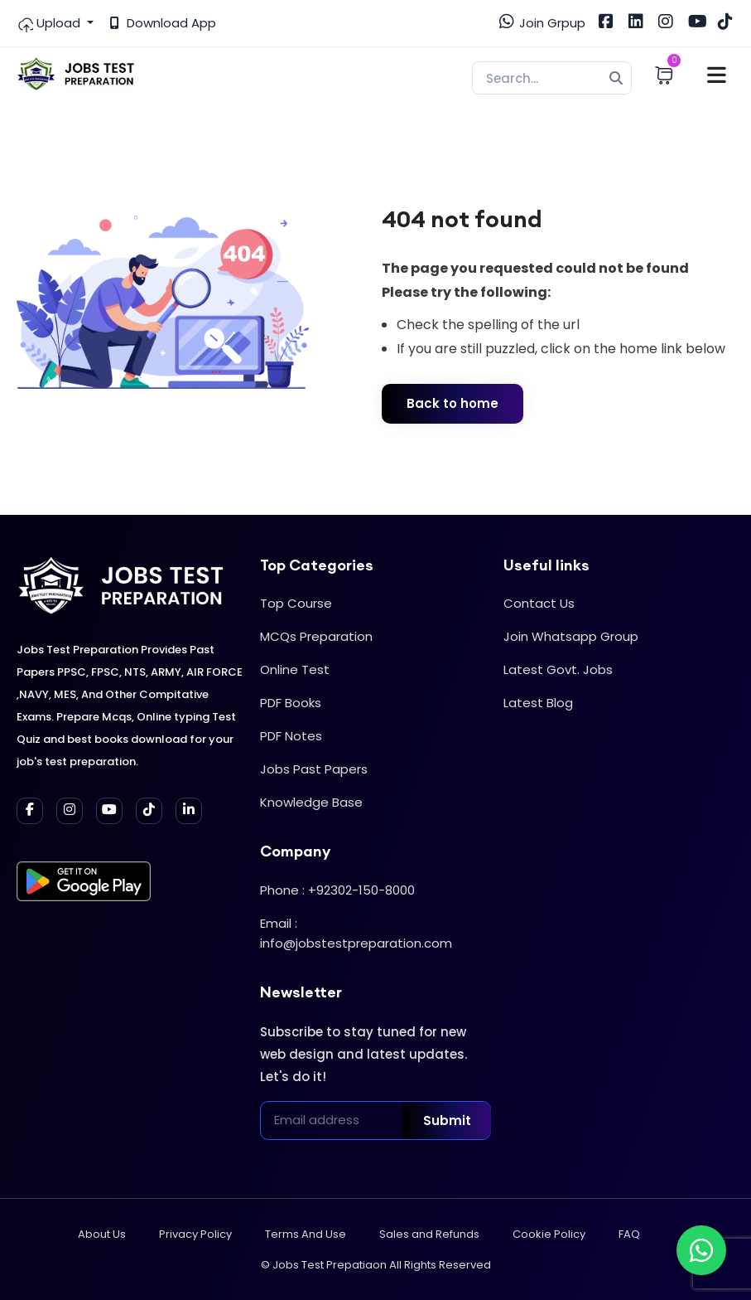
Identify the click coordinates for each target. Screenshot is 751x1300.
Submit (447, 1120)
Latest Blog (538, 702)
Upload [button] (50, 23)
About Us (102, 1234)
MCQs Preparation (316, 636)
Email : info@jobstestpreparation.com (356, 933)
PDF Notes (291, 736)
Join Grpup (542, 22)
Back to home (452, 403)
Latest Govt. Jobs (558, 669)
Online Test (295, 669)
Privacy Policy (195, 1234)
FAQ (629, 1234)
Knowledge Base (311, 802)
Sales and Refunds (429, 1234)
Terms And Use (305, 1234)
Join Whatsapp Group (570, 636)
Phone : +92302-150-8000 (337, 890)
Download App (163, 23)
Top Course (296, 603)
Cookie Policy (549, 1234)
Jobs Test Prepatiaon (329, 1265)
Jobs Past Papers (314, 769)
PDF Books (290, 702)
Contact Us (539, 603)
